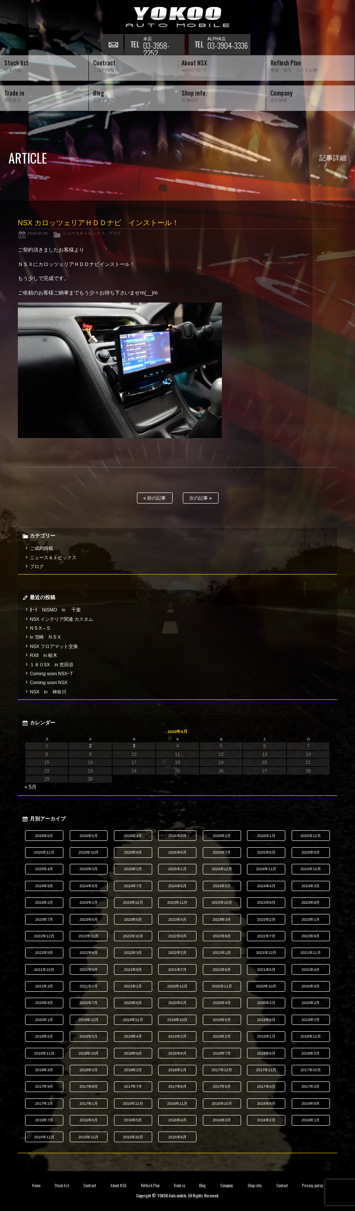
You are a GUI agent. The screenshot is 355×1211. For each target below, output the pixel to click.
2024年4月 (266, 886)
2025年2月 (133, 869)
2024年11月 (266, 869)
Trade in (179, 1185)
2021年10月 (44, 970)
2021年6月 (222, 970)
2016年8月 (310, 1103)
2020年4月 (222, 1003)
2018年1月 (177, 1070)
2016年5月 (133, 1120)
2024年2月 (44, 902)
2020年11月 (222, 986)
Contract (89, 1185)
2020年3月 (266, 1003)
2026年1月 (266, 836)
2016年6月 (89, 1120)
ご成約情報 (41, 548)
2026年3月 (177, 836)
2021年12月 (266, 953)
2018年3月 (89, 1070)
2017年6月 (177, 1086)
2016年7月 (44, 1120)
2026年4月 (133, 836)
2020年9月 (310, 986)
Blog (202, 1185)
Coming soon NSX (49, 682)
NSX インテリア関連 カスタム (61, 619)
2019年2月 (222, 1036)
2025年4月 (44, 869)
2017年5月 (222, 1086)
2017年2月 (44, 1103)
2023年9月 (266, 902)
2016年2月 (266, 1120)
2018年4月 (44, 1070)
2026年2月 (222, 836)
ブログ (114, 233)
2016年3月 (222, 1120)
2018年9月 (133, 1053)
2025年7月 (222, 852)
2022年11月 (88, 936)
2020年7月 (89, 1003)
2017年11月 (266, 1070)
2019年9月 (222, 1020)
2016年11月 (177, 1103)
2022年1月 (222, 953)
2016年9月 (266, 1103)
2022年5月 (44, 953)
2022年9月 (177, 936)
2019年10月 (177, 1020)
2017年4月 (266, 1086)
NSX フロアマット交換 (54, 646)
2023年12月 (133, 902)
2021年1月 (133, 986)
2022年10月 (133, 936)
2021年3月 (44, 986)
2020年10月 (266, 986)
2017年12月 (222, 1070)
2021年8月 (133, 970)
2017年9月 (44, 1086)
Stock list (61, 1185)
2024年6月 (177, 886)
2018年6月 (266, 1053)
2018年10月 (88, 1053)
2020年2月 (310, 1003)
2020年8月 (44, 1003)
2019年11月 (133, 1020)
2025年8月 (177, 852)
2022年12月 (44, 936)
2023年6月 (89, 919)
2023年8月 (310, 902)
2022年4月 (89, 953)
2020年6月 (133, 1003)
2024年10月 (311, 869)
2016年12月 (133, 1103)
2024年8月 (89, 886)
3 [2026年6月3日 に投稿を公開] (134, 745)
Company (226, 1185)
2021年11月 (311, 953)
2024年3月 (310, 886)
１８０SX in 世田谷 (52, 664)
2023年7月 (44, 919)
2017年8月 (89, 1086)
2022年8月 (222, 936)
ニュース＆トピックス (83, 233)
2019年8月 (266, 1020)
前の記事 (154, 498)
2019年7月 (310, 1020)
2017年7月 (133, 1086)
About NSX (119, 1185)
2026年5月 (89, 836)
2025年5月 (310, 852)
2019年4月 (133, 1036)
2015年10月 (133, 1137)
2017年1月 (89, 1103)
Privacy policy (312, 1185)
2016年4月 (177, 1120)
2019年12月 (88, 1020)
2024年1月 (89, 902)
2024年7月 (133, 886)
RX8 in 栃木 (43, 655)
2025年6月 (266, 852)
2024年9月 (44, 886)
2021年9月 (89, 970)
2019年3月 (177, 1036)
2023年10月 (222, 902)
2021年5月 (266, 970)
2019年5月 (89, 1036)
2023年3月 (222, 919)
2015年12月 (44, 1137)
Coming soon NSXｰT (51, 673)
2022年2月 (177, 953)
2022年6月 (310, 936)
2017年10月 (311, 1070)
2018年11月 (44, 1053)
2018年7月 (222, 1053)
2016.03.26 (37, 233)
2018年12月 (311, 1036)
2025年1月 (177, 869)
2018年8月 (177, 1053)
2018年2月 (133, 1070)
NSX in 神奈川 (48, 691)
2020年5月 (177, 1003)
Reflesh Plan (150, 1185)
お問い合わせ (113, 44)
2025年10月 (88, 852)
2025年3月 (89, 869)
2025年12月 (311, 836)
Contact (282, 1185)
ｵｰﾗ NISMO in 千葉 (55, 609)
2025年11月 (44, 852)
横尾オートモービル (178, 17)
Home (36, 1185)
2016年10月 (222, 1103)
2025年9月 (133, 852)
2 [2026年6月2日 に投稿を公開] (90, 745)
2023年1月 (310, 919)
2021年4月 (310, 970)
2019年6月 (44, 1036)
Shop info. (254, 1185)
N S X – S (40, 628)
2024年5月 (222, 886)
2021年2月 (89, 986)
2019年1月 (266, 1036)
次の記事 (200, 498)
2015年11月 (88, 1137)
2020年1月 (44, 1020)
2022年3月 (133, 953)
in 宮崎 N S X (45, 636)
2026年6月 (44, 836)
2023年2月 (266, 919)
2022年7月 (266, 936)
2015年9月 (177, 1137)
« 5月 (31, 787)
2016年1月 (310, 1120)
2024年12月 (222, 869)
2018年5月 (310, 1053)
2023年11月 (177, 902)
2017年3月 (310, 1086)
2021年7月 (177, 970)
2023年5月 (133, 919)
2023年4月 (177, 919)
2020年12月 (177, 986)
